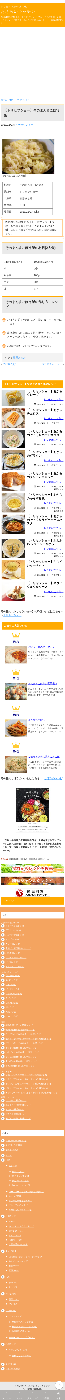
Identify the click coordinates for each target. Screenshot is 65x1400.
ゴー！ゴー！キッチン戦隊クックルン (26, 1191)
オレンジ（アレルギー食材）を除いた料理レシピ (28, 1084)
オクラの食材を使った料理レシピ (21, 1048)
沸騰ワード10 (15, 1240)
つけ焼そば (9, 364)
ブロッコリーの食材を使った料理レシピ (24, 1043)
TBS (8, 1277)
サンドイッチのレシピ (16, 957)
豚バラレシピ (12, 980)
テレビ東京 (11, 1293)
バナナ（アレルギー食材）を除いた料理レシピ (27, 1088)
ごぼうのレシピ (53, 778)
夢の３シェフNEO (20, 1176)
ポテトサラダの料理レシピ (18, 1105)
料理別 (45, 1395)
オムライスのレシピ (15, 966)
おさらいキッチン (18, 11)
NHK (11, 100)
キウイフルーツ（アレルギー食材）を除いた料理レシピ (32, 1093)
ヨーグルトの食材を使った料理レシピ (23, 1034)
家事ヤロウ (14, 1270)
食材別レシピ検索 (14, 1145)
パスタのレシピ (13, 953)
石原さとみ (19, 357)
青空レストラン (16, 1231)
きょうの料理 (15, 1196)
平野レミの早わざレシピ (20, 1209)
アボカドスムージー (50, 364)
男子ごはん (14, 1299)
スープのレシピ (13, 939)
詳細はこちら (43, 859)
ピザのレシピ (12, 962)
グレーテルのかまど (18, 1205)
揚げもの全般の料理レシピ (18, 1118)
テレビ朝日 (11, 1251)
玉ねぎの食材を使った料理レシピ (21, 1061)
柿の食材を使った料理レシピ (19, 1025)
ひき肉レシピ (12, 1002)
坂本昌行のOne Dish (21, 1331)
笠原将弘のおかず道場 (22, 1322)
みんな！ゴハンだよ (21, 1185)
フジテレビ (11, 1310)
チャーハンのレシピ (15, 926)
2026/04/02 (41, 575)
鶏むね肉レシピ (13, 975)
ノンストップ (15, 1316)
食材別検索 (11, 1364)
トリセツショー (22, 100)
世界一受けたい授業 (18, 1244)
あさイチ (13, 1165)
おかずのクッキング (18, 1261)
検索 (58, 1395)
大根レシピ (11, 1012)
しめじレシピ (12, 1016)
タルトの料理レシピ (15, 1109)
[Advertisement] (32, 61)
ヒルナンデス (15, 1235)
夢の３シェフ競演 (20, 1180)
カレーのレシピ (13, 944)
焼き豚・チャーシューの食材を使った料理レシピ (28, 1038)
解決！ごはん (18, 1171)
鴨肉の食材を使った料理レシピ (20, 1029)
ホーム (19, 1395)
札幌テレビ (11, 1344)
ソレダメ (13, 1304)
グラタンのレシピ (14, 930)
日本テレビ (11, 1216)
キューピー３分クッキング (21, 1226)
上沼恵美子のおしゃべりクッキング (25, 1257)
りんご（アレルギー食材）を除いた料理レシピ (27, 1079)
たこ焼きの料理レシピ (16, 1100)
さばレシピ (11, 998)
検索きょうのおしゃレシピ (24, 1326)
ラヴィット (14, 1283)
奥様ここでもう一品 (21, 1355)
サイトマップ (12, 1149)
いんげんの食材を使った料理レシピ (22, 1052)
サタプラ (13, 1287)
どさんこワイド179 (18, 1350)
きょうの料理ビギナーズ (20, 1200)
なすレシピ (11, 984)
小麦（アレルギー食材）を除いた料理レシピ (26, 1074)
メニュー (6, 1395)
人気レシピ (32, 1395)
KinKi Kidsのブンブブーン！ (22, 1337)
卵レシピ (10, 1007)
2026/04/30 (41, 404)
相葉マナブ (14, 1266)
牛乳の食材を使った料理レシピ (20, 1066)
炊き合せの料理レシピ (16, 1114)
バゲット (13, 1222)
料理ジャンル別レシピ (16, 1140)
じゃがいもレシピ (14, 993)
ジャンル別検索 (13, 1368)
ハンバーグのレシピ (15, 935)
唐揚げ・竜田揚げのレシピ (18, 948)
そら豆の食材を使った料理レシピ (21, 1057)
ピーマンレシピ (13, 989)
